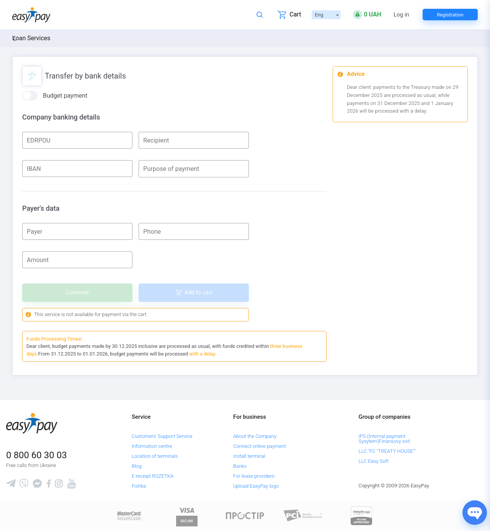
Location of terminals (155, 456)
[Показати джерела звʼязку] (474, 512)
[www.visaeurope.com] (187, 515)
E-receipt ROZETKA (152, 476)
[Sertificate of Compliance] (303, 515)
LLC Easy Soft (374, 461)
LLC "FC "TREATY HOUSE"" (387, 451)
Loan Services (31, 38)
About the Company (254, 436)
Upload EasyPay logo (256, 486)
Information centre (152, 446)
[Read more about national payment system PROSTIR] (245, 515)
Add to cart (198, 292)
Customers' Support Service (162, 436)
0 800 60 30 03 (36, 455)
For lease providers (253, 476)
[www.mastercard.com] (128, 515)
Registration (450, 15)
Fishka (139, 486)
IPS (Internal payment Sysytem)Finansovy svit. (385, 438)
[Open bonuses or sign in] (367, 14)
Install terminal (249, 456)
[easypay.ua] (31, 15)
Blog (136, 466)
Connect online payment (259, 446)
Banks (240, 466)
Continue (77, 292)
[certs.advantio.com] (361, 515)
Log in (401, 15)
